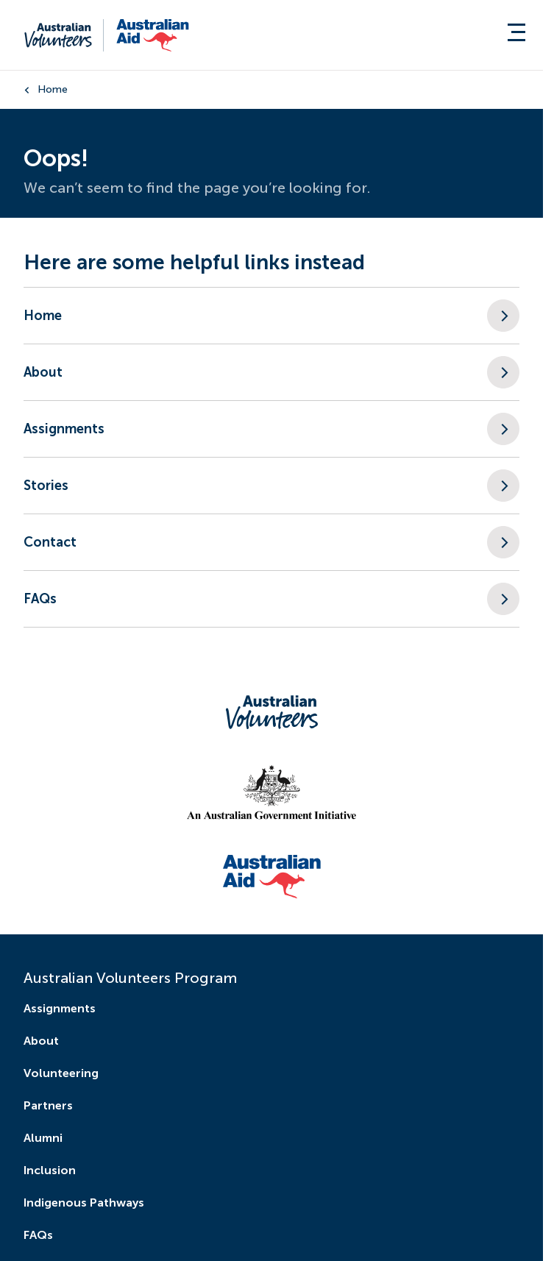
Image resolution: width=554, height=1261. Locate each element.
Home (53, 89)
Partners (48, 1105)
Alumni (43, 1138)
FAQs (38, 1235)
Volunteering (61, 1073)
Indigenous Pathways (84, 1203)
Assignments (60, 1008)
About (41, 1041)
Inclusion (50, 1170)
